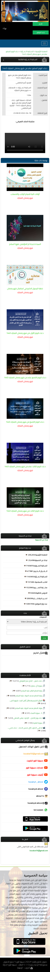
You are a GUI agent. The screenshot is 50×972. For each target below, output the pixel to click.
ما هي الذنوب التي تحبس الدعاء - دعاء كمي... (25, 728)
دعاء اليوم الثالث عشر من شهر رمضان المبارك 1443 (25, 466)
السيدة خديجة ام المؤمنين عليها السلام (25, 244)
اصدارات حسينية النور (34, 768)
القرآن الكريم (40, 653)
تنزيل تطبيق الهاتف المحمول (33, 747)
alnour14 (42, 796)
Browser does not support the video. (25, 143)
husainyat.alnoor (35, 789)
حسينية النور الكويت (35, 761)
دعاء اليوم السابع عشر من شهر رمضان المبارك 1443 (26, 53)
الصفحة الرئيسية (41, 51)
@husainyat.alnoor (38, 803)
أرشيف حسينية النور (35, 775)
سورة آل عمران (36, 686)
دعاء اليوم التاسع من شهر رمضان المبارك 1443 (25, 422)
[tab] (25, 59)
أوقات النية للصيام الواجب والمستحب (25, 194)
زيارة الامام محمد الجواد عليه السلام (28, 695)
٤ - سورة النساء (36, 713)
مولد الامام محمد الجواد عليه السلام (28, 708)
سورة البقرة (37, 723)
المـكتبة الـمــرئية (26, 51)
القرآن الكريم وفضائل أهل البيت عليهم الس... (25, 700)
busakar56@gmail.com (35, 754)
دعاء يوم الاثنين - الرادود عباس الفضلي (27, 718)
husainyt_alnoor (35, 782)
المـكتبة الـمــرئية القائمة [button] (27, 59)
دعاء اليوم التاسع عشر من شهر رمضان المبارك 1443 (25, 377)
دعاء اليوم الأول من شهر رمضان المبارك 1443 (25, 333)
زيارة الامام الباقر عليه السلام (31, 690)
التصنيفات (43, 617)
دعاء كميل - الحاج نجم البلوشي (30, 681)
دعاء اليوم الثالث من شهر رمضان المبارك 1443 (25, 511)
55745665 (38, 810)
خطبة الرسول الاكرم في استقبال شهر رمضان (25, 288)
